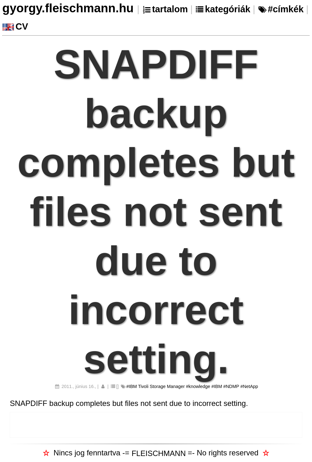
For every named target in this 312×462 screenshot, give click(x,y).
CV (21, 26)
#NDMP (231, 386)
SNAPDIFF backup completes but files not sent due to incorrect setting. (129, 403)
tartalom (170, 9)
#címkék (285, 9)
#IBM (217, 386)
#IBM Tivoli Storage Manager (155, 386)
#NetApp (249, 386)
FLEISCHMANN (159, 453)
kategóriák (227, 9)
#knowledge (198, 386)
